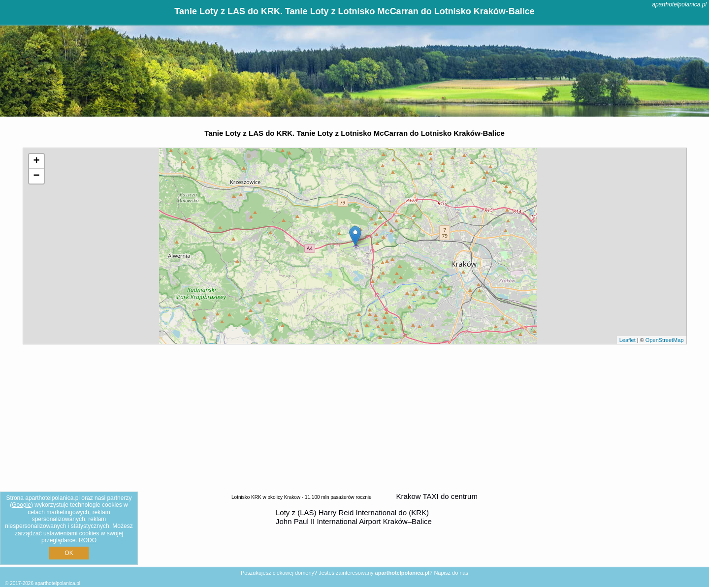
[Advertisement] (354, 418)
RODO (88, 540)
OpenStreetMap (664, 340)
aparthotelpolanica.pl (679, 4)
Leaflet (627, 340)
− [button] (36, 176)
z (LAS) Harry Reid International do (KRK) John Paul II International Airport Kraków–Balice (354, 516)
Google (21, 504)
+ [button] (36, 161)
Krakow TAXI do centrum (437, 496)
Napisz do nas (451, 573)
